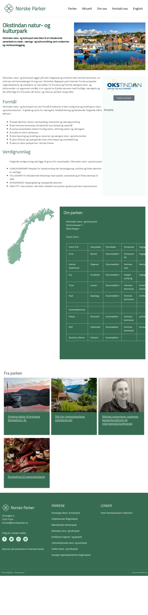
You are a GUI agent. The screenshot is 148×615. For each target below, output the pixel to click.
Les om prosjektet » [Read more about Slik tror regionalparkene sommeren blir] (63, 427)
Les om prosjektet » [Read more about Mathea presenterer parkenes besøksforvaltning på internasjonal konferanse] (110, 430)
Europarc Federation (125, 513)
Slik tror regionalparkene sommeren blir (70, 418)
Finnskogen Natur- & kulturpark (67, 513)
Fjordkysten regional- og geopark (68, 537)
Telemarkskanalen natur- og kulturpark (71, 543)
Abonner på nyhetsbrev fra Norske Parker (23, 549)
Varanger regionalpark (62, 555)
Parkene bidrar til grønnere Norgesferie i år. (24, 418)
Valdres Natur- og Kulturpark (65, 549)
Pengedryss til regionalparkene (26, 477)
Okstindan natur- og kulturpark (66, 531)
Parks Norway (108, 513)
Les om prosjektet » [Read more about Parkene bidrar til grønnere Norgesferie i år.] (16, 427)
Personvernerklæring (139, 573)
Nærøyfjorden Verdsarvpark (65, 525)
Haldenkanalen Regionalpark (65, 519)
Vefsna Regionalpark (84, 555)
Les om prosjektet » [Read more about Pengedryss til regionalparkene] (16, 484)
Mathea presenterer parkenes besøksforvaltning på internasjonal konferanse (120, 420)
